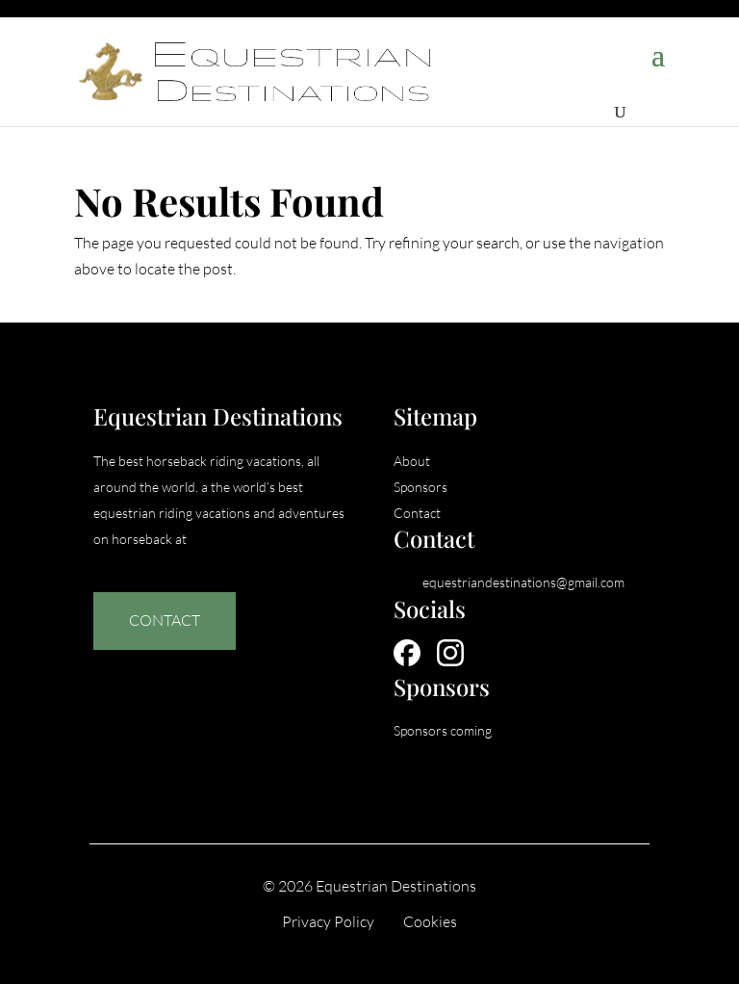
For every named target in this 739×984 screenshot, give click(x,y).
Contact (164, 620)
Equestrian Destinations (396, 885)
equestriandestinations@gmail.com (523, 582)
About (412, 461)
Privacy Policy (328, 921)
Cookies (430, 921)
